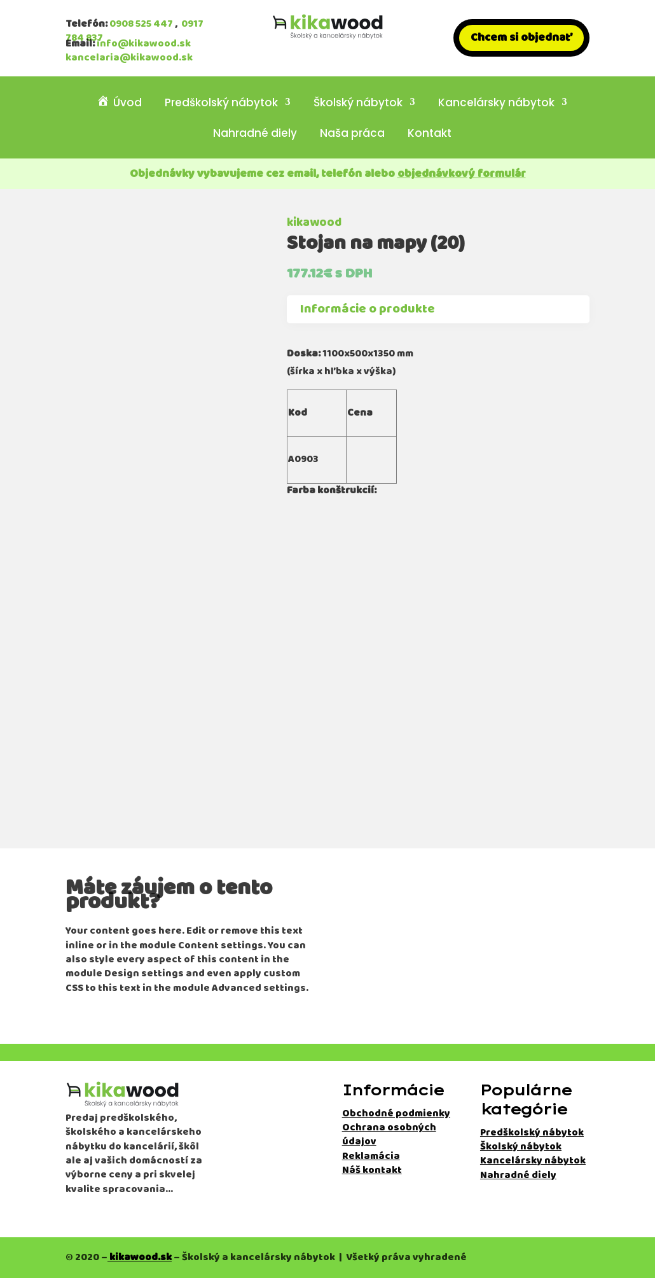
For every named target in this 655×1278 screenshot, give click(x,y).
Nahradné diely (255, 135)
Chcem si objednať (521, 37)
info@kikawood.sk (144, 44)
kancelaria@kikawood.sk (129, 58)
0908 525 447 (141, 24)
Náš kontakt (372, 1170)
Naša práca (352, 135)
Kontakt (430, 135)
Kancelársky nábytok (496, 103)
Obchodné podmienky (396, 1113)
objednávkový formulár (461, 174)
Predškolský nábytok (221, 103)
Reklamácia (371, 1156)
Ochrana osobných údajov (389, 1134)
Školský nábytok (358, 103)
